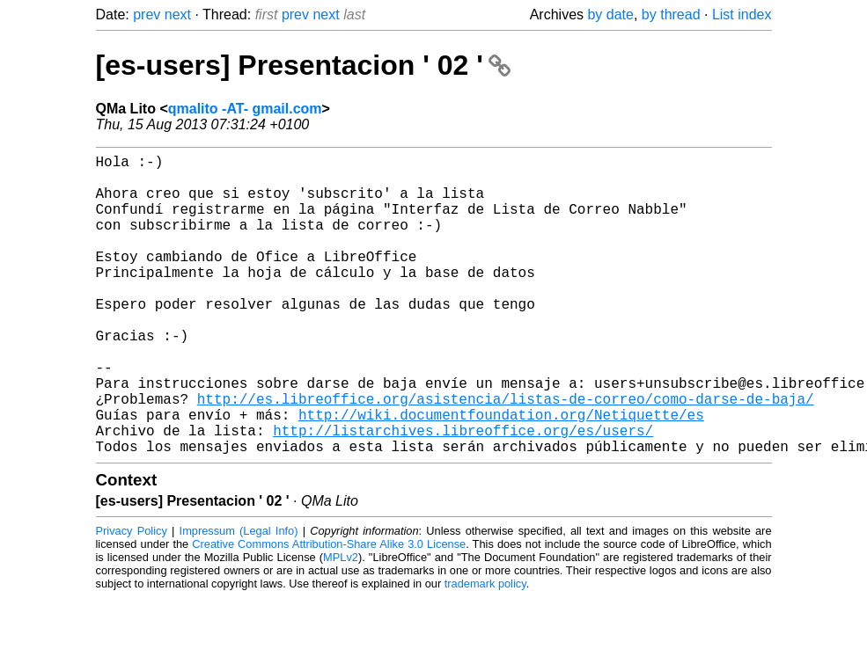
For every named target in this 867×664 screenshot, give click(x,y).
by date (610, 14)
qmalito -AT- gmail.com (245, 108)
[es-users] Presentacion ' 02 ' (303, 65)
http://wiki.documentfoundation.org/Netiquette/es (501, 474)
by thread (671, 14)
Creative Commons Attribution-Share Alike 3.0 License (329, 610)
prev (146, 14)
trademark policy (485, 650)
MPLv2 (340, 624)
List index (742, 14)
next (178, 14)
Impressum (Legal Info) (239, 597)
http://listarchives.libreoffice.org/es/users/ (463, 493)
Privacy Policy (131, 597)
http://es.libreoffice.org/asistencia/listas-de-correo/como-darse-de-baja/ (505, 454)
